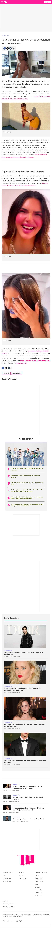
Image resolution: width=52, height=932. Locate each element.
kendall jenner (16, 373)
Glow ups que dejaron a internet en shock (28, 819)
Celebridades (5, 35)
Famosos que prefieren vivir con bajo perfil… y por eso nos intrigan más (24, 725)
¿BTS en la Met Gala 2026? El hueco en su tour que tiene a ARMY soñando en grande (27, 497)
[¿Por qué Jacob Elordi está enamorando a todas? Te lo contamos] (26, 744)
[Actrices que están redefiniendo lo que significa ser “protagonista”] (7, 786)
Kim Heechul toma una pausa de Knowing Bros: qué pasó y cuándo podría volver (27, 505)
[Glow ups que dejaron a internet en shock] (7, 818)
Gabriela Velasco (16, 43)
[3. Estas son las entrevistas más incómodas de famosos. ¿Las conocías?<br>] (26, 672)
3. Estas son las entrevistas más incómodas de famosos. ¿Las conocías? (22, 689)
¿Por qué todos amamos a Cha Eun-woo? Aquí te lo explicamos (23, 653)
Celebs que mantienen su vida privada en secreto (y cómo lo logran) (28, 809)
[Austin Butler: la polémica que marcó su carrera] (7, 797)
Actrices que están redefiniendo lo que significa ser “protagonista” (27, 787)
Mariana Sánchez (16, 656)
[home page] (5, 2)
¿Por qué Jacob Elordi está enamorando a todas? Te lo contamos (25, 761)
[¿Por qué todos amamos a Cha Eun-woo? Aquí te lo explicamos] (26, 636)
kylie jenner (6, 373)
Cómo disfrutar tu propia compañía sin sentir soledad (25, 476)
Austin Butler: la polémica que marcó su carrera (28, 798)
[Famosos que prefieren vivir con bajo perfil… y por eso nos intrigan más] (26, 708)
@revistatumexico (21, 363)
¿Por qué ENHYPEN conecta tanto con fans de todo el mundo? (27, 469)
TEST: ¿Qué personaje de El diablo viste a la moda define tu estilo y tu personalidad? (26, 490)
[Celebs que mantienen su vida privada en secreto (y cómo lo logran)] (7, 807)
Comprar (47, 2)
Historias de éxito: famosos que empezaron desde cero (27, 483)
